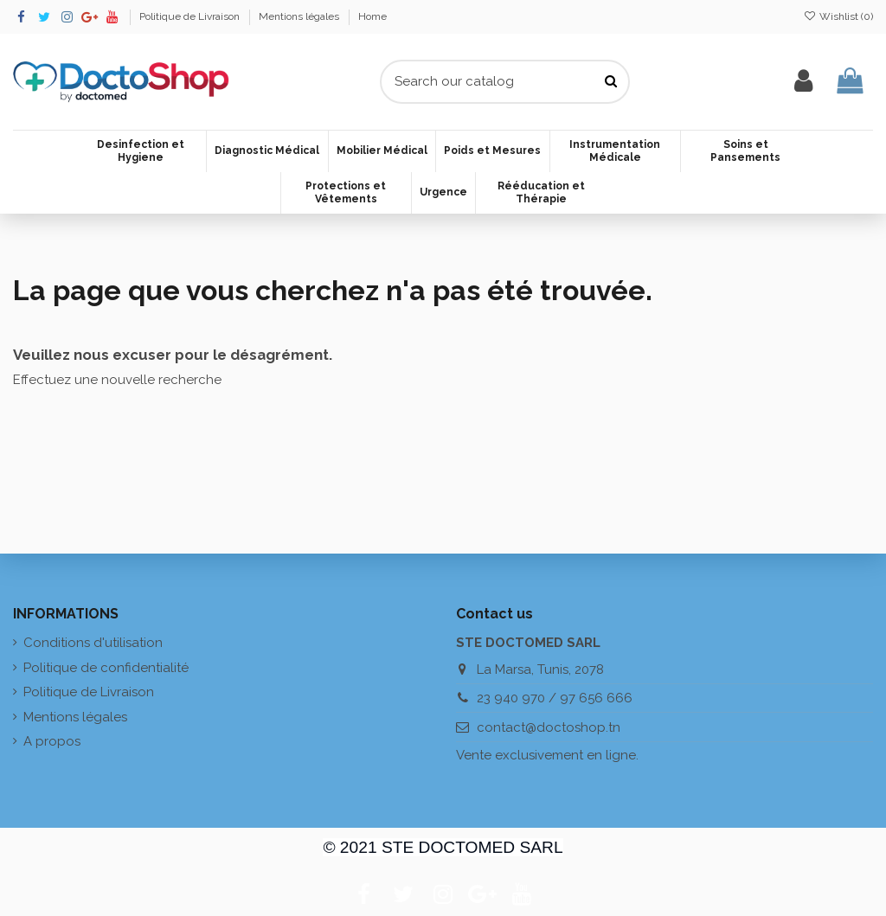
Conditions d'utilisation (93, 642)
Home (372, 16)
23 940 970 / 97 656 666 (554, 698)
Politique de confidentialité (106, 668)
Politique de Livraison (190, 16)
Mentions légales (300, 16)
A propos (51, 741)
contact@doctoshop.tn (548, 727)
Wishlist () (838, 16)
